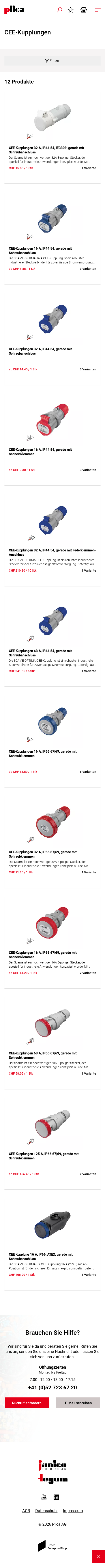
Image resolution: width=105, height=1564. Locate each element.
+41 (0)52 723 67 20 (52, 1387)
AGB (26, 1510)
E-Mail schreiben (78, 1403)
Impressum (73, 1510)
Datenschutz (46, 1510)
